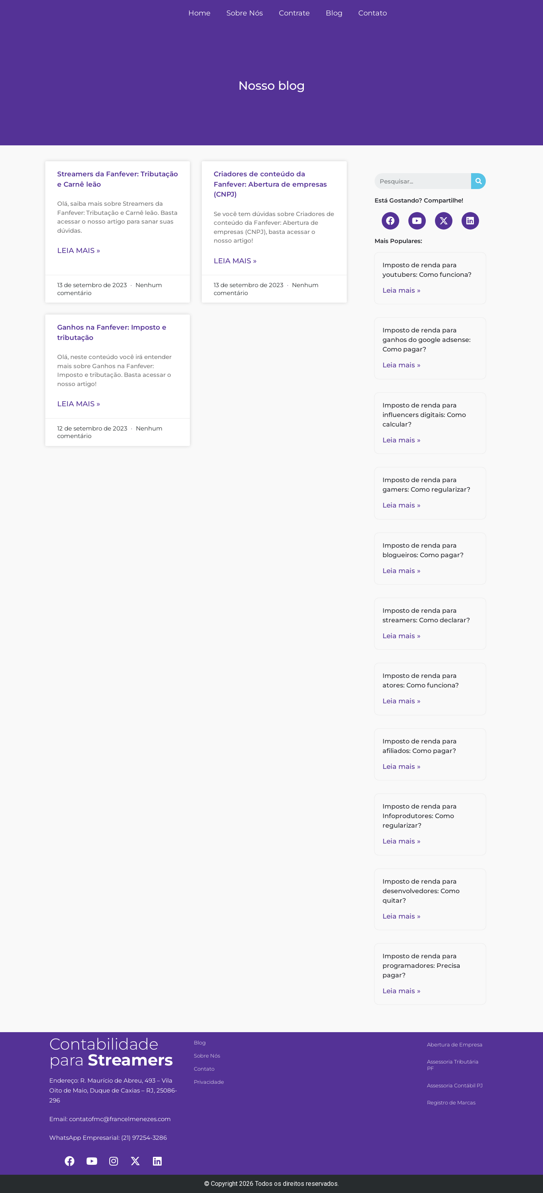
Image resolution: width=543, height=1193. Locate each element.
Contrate (294, 13)
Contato (372, 13)
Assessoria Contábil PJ (455, 1085)
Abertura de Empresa (455, 1044)
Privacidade (209, 1082)
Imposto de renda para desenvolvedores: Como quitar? (421, 891)
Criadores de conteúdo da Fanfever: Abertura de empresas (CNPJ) (270, 184)
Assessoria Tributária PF (453, 1064)
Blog (334, 13)
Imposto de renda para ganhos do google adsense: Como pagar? (427, 339)
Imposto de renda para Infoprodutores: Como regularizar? (420, 816)
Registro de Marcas (451, 1102)
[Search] (478, 181)
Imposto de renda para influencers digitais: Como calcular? (424, 415)
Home (199, 13)
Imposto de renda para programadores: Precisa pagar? (421, 965)
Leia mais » (78, 250)
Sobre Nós (244, 13)
